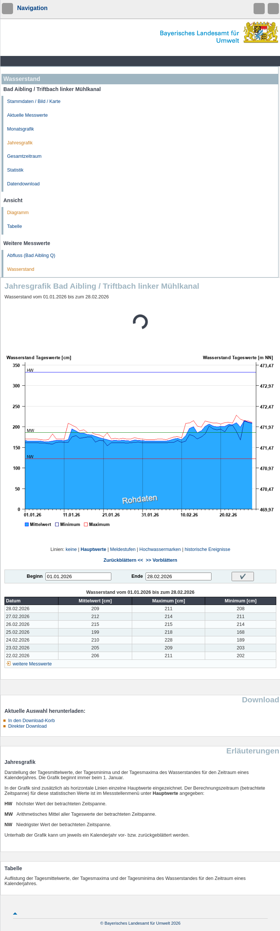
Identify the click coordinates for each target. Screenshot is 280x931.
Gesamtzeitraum (24, 156)
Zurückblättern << (123, 560)
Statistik (15, 170)
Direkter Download (27, 726)
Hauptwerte (93, 549)
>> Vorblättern (161, 560)
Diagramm (18, 212)
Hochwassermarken (160, 549)
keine (71, 549)
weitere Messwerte (32, 664)
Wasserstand (20, 269)
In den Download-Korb (31, 720)
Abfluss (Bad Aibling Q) (31, 255)
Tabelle (14, 226)
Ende (137, 576)
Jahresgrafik (20, 142)
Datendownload (23, 183)
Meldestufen (123, 549)
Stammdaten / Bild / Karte (34, 101)
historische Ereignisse (207, 549)
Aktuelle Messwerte (27, 115)
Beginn (35, 576)
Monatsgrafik (20, 129)
